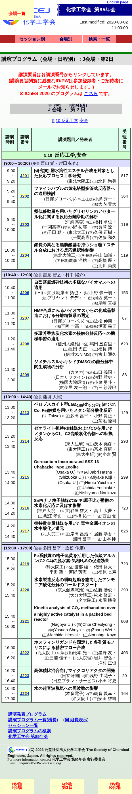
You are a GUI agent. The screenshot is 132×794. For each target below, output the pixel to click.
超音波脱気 (53, 688)
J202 (24, 196)
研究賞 (41, 170)
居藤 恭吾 (103, 534)
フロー (70, 647)
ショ (93, 245)
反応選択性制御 (79, 250)
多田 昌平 (79, 416)
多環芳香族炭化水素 (53, 333)
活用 (81, 555)
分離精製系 (66, 315)
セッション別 (32, 39)
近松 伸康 (103, 321)
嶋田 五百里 (101, 344)
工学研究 (72, 176)
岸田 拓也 (68, 163)
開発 (110, 670)
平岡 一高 (70, 326)
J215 (24, 477)
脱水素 (63, 560)
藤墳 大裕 (52, 397)
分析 (59, 367)
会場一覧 (17, 13)
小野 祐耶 (78, 227)
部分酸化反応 (99, 410)
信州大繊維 (68, 344)
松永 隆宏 (103, 595)
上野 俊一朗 (101, 292)
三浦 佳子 (58, 658)
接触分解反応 (89, 333)
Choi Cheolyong (97, 624)
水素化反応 (44, 505)
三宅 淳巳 (107, 387)
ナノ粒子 (51, 500)
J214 (24, 441)
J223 (24, 675)
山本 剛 (109, 539)
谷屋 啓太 (79, 510)
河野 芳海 (78, 572)
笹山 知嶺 (103, 255)
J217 (24, 531)
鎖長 (38, 245)
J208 (24, 344)
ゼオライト (44, 428)
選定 (85, 315)
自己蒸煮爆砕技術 (51, 282)
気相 (76, 560)
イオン (104, 523)
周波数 (78, 688)
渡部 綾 (81, 567)
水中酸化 (42, 528)
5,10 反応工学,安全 (70, 120)
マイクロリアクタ (85, 670)
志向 (89, 579)
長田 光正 (78, 349)
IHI (39, 292)
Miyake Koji (101, 477)
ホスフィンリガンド (53, 642)
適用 (38, 287)
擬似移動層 (44, 211)
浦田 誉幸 (82, 539)
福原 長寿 (107, 572)
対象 (101, 170)
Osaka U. (65, 472)
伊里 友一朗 (75, 387)
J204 (24, 255)
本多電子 (74, 693)
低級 (98, 555)
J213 (24, 412)
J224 (24, 693)
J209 (24, 375)
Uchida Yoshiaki (97, 487)
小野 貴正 (103, 416)
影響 (76, 505)
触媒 (52, 410)
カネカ (76, 372)
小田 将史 (107, 681)
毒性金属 (89, 523)
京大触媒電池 (70, 590)
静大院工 (55, 567)
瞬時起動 (72, 579)
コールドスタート (81, 585)
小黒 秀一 (103, 199)
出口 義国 (103, 372)
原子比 (90, 500)
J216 (24, 508)
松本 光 (80, 652)
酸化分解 (51, 585)
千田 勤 (55, 232)
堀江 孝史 (53, 516)
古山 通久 (107, 354)
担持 (59, 428)
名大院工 (87, 600)
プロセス (55, 176)
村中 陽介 (74, 275)
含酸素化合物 (83, 433)
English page (117, 2)
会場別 (65, 39)
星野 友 (105, 652)
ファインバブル (49, 188)
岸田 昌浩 (79, 534)
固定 (81, 642)
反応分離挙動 (72, 217)
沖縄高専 (74, 222)
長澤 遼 (105, 227)
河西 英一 (103, 298)
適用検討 (46, 193)
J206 (24, 292)
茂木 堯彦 (103, 444)
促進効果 (100, 560)
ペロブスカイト (49, 404)
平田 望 (56, 572)
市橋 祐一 (82, 516)
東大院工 (76, 449)
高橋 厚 (105, 260)
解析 (93, 217)
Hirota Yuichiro (98, 482)
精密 (59, 647)
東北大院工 (79, 181)
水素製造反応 (47, 579)
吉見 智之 (52, 275)
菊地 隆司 (107, 421)
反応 (42, 176)
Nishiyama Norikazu (97, 493)
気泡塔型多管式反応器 (89, 188)
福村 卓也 (103, 222)
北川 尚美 (107, 181)
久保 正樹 (103, 232)
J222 (24, 652)
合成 (89, 170)
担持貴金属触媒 (49, 523)
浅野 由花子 (101, 675)
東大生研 (74, 444)
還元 (59, 528)
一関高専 (51, 227)
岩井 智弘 (103, 658)
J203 (24, 224)
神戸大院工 (48, 510)
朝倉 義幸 (103, 693)
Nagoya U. (62, 624)
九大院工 (50, 534)
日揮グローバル (60, 199)
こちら (91, 93)
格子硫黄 (64, 555)
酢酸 (105, 500)
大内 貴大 (107, 204)
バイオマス (95, 282)
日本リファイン (70, 377)
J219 (24, 564)
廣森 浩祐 (78, 260)
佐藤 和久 (107, 237)
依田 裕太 (103, 567)
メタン (80, 410)
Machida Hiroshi (62, 635)
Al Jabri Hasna (98, 472)
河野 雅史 (103, 377)
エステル (76, 170)
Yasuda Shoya (67, 630)
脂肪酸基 (68, 245)
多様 (76, 282)
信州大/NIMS (78, 354)
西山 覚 (48, 163)
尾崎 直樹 (107, 303)
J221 (24, 621)
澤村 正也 (107, 663)
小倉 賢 (109, 454)
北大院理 (82, 658)
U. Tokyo (51, 416)
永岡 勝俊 (107, 600)
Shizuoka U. (71, 477)
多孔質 (100, 642)
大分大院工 (80, 595)
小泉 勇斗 (103, 382)
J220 (24, 590)
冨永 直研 (103, 449)
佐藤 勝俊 (103, 590)
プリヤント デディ (65, 298)
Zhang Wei (102, 630)
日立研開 (70, 675)
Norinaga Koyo (102, 635)
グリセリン (83, 211)
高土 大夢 (103, 510)
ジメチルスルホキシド (55, 361)
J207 (24, 318)
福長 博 (105, 349)
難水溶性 (59, 170)
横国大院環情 (72, 382)
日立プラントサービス (74, 681)
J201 (24, 176)
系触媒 (45, 555)
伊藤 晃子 (107, 326)
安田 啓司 (107, 698)
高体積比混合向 (49, 670)
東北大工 (76, 232)
